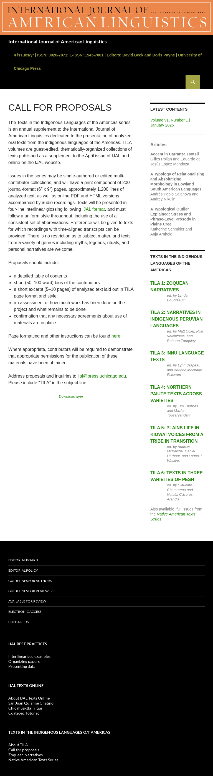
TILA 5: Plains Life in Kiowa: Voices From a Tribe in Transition (176, 434)
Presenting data (21, 666)
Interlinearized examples (29, 656)
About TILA (18, 744)
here (115, 336)
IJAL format (93, 209)
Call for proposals (23, 749)
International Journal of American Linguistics (57, 41)
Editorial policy (23, 570)
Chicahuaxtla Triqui (25, 708)
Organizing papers (24, 661)
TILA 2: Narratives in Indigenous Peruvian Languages (176, 319)
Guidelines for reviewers (31, 591)
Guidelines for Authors (30, 581)
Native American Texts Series (33, 759)
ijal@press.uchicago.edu (102, 376)
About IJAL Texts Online (29, 698)
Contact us (18, 622)
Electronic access (24, 611)
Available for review (27, 601)
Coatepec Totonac (23, 713)
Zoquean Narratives (25, 754)
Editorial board (23, 560)
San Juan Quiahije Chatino (31, 703)
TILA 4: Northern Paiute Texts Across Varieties (176, 394)
